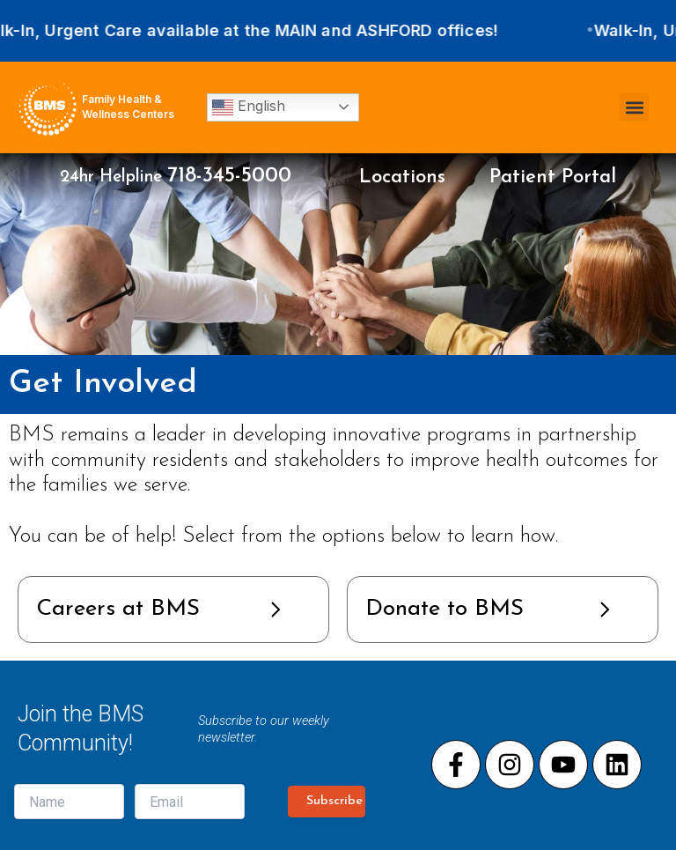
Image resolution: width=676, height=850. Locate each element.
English (248, 107)
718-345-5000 (229, 176)
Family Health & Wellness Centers (128, 106)
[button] (634, 107)
